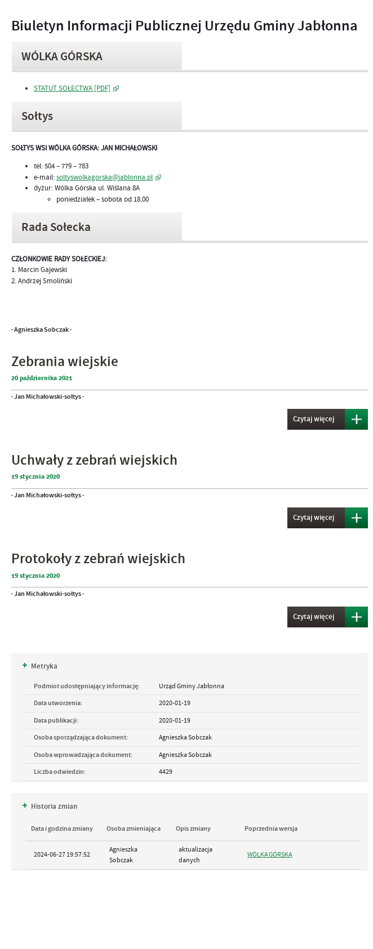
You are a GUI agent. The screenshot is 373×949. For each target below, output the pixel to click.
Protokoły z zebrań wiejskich (98, 559)
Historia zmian (50, 806)
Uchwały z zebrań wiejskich (94, 460)
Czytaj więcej (310, 416)
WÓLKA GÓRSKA (269, 854)
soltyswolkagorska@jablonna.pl (104, 177)
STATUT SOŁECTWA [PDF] (72, 88)
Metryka (40, 666)
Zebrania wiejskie (64, 362)
